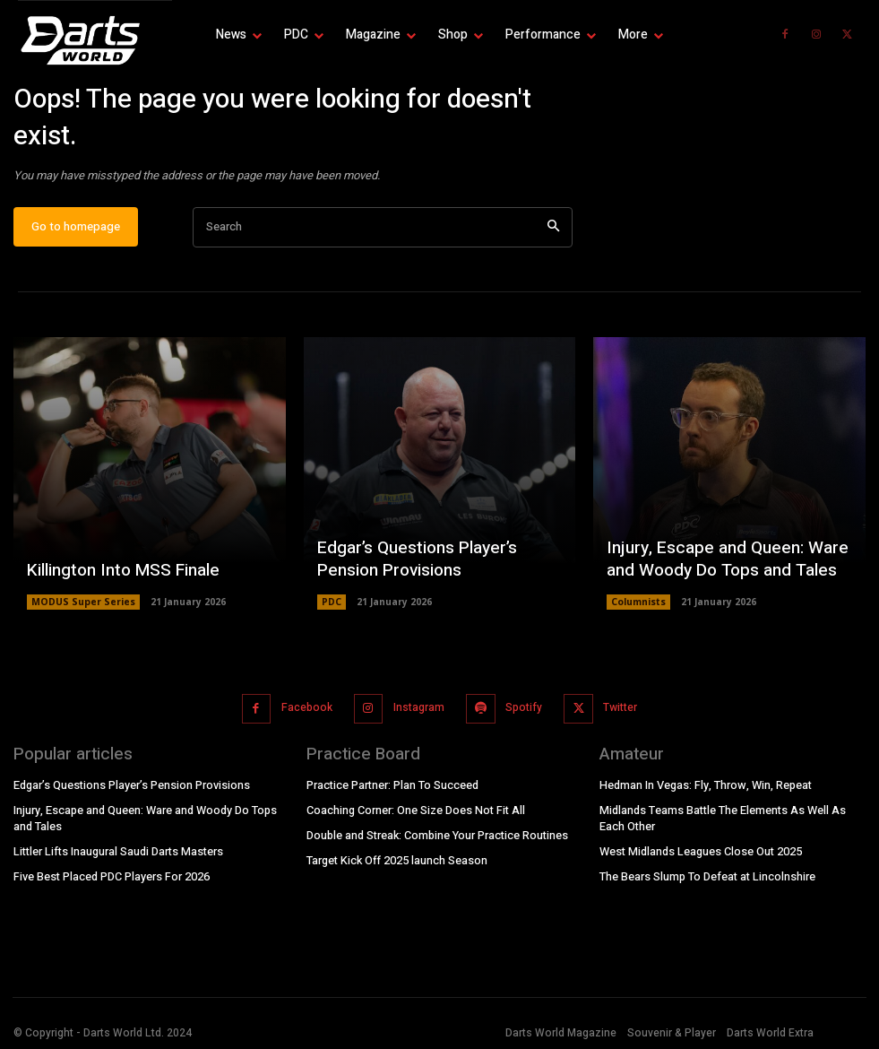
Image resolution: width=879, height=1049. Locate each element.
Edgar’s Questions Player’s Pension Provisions (412, 568)
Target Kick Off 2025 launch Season (396, 861)
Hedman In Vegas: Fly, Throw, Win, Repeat (704, 789)
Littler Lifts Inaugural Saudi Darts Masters (117, 852)
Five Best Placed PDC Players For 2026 (111, 876)
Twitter (616, 713)
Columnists (638, 609)
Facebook (307, 713)
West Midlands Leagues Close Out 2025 (700, 852)
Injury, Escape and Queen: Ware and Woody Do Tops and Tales (720, 568)
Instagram (418, 713)
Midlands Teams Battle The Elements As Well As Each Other (721, 820)
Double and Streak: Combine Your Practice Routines (437, 836)
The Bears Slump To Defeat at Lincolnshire (706, 876)
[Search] (553, 235)
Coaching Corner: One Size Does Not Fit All (415, 812)
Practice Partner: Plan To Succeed (392, 789)
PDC (331, 609)
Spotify (522, 713)
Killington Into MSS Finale (118, 580)
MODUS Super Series (81, 609)
